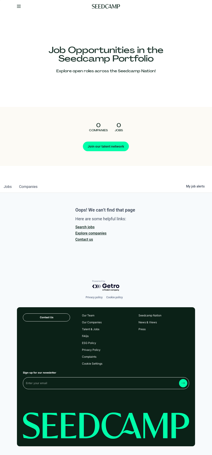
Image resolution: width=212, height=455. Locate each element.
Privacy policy (94, 297)
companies (28, 186)
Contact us (84, 239)
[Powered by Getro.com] (106, 285)
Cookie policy (114, 297)
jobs (8, 186)
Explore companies (90, 233)
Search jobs (85, 227)
